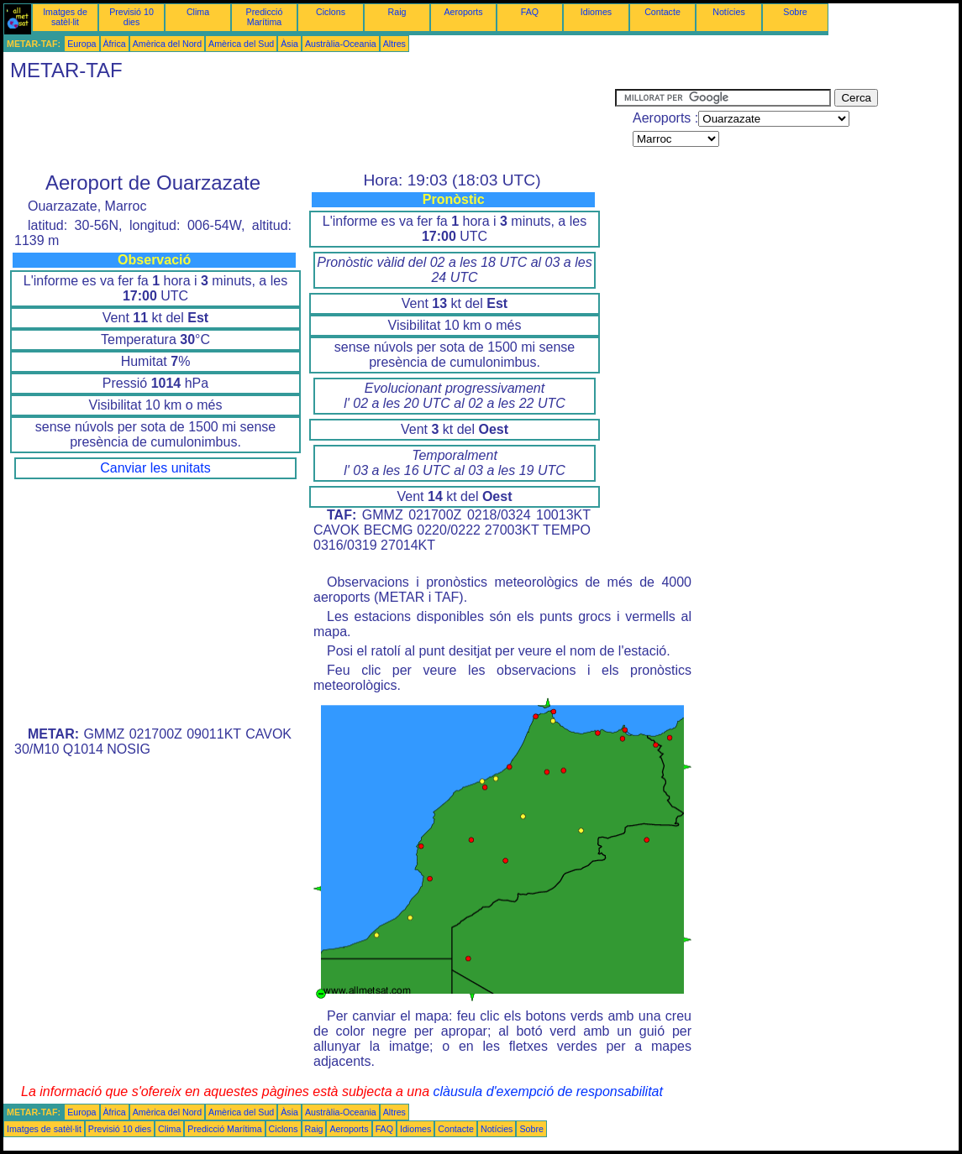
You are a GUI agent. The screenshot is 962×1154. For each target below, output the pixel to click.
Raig (397, 12)
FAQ (530, 12)
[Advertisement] (309, 126)
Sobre (795, 12)
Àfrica (114, 44)
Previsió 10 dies (131, 17)
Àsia (289, 44)
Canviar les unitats (155, 468)
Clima (198, 12)
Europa (81, 44)
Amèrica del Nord (167, 44)
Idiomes (596, 12)
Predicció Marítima (264, 17)
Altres (394, 44)
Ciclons (330, 12)
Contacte (662, 12)
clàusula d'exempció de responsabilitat (547, 1091)
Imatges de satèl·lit (65, 17)
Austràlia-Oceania (340, 44)
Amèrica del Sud (241, 44)
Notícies (728, 12)
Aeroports (463, 12)
